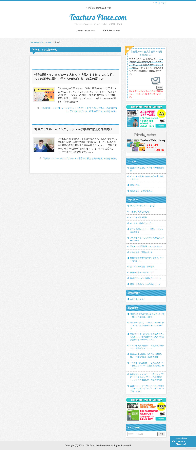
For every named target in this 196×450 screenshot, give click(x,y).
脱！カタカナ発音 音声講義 (142, 267)
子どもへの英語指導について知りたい (146, 246)
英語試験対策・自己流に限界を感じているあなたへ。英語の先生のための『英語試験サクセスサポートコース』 (147, 337)
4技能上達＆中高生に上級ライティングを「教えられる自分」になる (147, 315)
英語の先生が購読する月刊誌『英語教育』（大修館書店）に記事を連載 (146, 355)
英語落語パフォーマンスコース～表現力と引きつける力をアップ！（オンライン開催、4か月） (147, 388)
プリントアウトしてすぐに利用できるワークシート (147, 239)
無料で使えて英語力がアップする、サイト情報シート (147, 259)
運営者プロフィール (111, 30)
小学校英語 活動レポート (141, 252)
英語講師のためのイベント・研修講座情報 (147, 169)
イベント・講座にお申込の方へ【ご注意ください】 (147, 177)
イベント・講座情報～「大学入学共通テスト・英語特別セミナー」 (147, 347)
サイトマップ (160, 3)
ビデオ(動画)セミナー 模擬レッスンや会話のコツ (146, 230)
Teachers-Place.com (98, 17)
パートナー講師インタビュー (142, 223)
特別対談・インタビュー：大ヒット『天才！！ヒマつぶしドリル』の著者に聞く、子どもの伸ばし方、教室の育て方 (147, 377)
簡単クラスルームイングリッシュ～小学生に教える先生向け (73, 129)
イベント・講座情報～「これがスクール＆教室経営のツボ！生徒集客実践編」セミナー (147, 365)
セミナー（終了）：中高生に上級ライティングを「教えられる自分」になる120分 (147, 325)
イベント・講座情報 (138, 217)
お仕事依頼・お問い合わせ (141, 191)
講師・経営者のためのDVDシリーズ (145, 284)
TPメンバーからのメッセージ (142, 206)
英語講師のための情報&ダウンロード (145, 278)
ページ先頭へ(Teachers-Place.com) (181, 441)
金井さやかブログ (137, 299)
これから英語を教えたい (140, 212)
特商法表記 (134, 185)
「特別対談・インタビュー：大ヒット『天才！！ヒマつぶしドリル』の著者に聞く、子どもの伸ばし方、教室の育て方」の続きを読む (78, 110)
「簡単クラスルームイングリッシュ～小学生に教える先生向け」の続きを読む (79, 158)
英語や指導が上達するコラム (142, 272)
